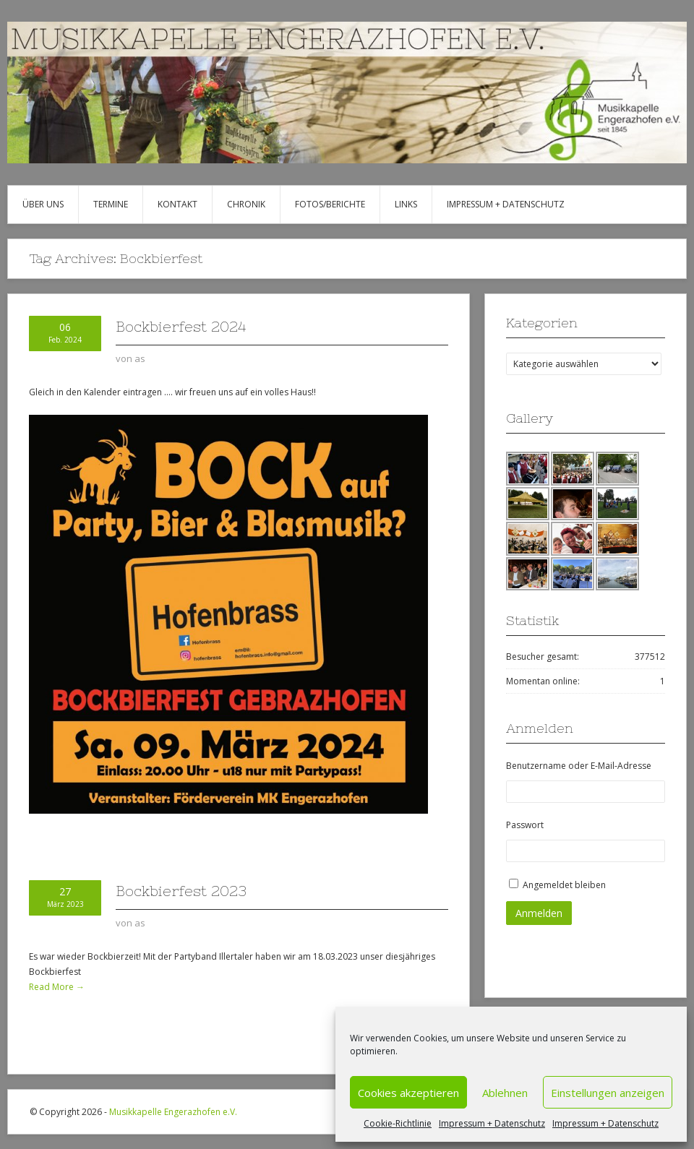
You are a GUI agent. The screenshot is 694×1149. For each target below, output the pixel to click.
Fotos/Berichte (330, 204)
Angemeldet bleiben (564, 885)
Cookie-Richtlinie (398, 1123)
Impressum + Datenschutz (492, 1123)
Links (406, 204)
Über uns (43, 204)
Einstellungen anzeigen (607, 1092)
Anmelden (538, 913)
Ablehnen (505, 1092)
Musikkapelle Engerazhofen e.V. (173, 1112)
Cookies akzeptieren (408, 1092)
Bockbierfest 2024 (181, 326)
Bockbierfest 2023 (181, 890)
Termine (110, 204)
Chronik (246, 204)
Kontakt (177, 204)
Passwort (525, 825)
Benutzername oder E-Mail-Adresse (578, 765)
